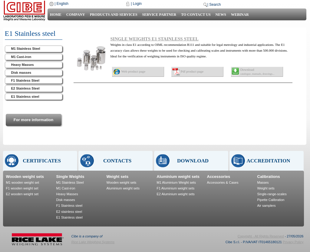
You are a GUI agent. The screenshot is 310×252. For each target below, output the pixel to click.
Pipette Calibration (271, 200)
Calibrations (268, 176)
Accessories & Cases (223, 182)
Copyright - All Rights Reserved (261, 236)
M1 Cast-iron (21, 57)
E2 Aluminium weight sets (176, 194)
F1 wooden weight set (22, 188)
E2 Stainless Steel (25, 88)
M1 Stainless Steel (25, 48)
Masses (263, 182)
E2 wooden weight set (22, 194)
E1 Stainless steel (25, 96)
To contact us (195, 14)
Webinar (240, 14)
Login (137, 4)
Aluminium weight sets (123, 188)
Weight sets (118, 176)
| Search (214, 4)
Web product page (133, 71)
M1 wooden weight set (22, 182)
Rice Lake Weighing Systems (93, 242)
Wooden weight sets (25, 176)
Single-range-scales (272, 194)
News (221, 14)
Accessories (218, 176)
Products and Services (113, 14)
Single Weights (70, 176)
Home (55, 14)
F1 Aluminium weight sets (176, 188)
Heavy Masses (22, 64)
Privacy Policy (293, 242)
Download (257, 71)
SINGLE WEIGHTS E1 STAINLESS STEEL (154, 38)
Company (75, 14)
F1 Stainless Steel (25, 80)
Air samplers (266, 205)
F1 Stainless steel (69, 205)
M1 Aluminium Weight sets (176, 182)
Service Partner (159, 14)
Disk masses (21, 72)
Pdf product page (192, 71)
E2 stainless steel (69, 211)
